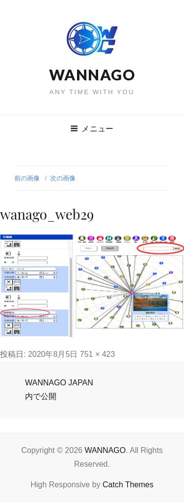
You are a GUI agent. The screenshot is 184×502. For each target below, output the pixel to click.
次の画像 (63, 178)
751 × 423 (97, 354)
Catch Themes (128, 484)
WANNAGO (92, 74)
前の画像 (27, 178)
